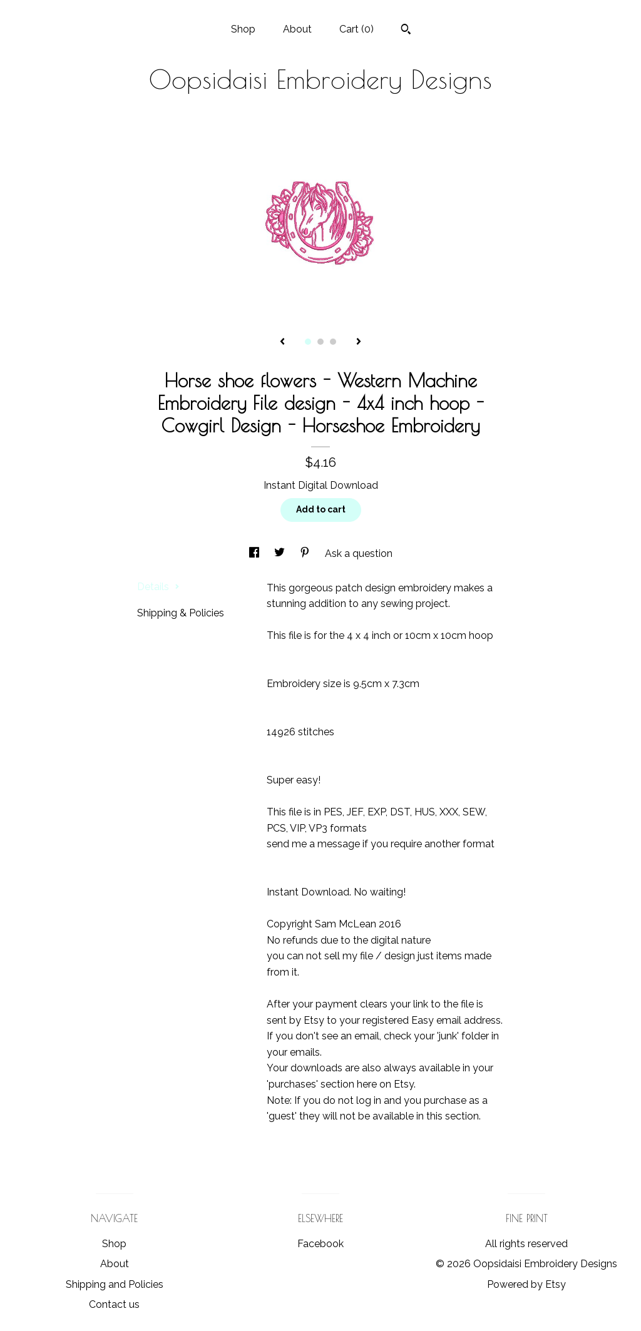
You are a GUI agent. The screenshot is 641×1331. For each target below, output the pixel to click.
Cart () (356, 29)
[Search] (406, 31)
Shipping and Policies (114, 1284)
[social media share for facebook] (255, 553)
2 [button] (320, 342)
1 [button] (308, 342)
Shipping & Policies (180, 613)
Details (158, 587)
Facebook (320, 1244)
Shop (243, 29)
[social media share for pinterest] (306, 553)
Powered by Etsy (526, 1284)
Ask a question (358, 553)
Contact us (114, 1304)
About (297, 29)
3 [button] (333, 342)
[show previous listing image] (282, 342)
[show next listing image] (359, 342)
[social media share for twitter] (280, 553)
